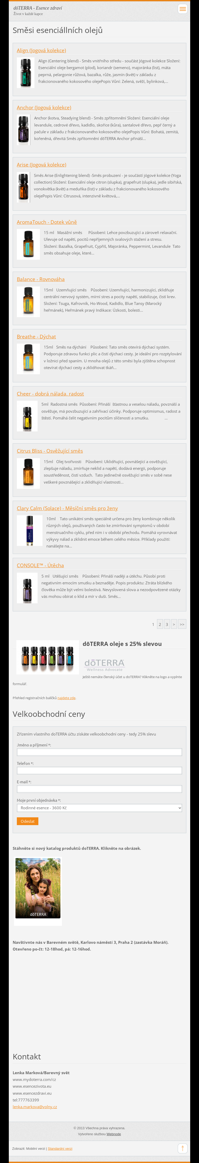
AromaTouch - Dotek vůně (47, 222)
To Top (183, 1148)
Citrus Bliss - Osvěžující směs (50, 450)
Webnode (113, 1134)
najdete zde (66, 698)
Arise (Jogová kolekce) (41, 164)
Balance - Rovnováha (41, 279)
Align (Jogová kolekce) (41, 50)
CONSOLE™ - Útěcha (40, 565)
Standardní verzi (60, 1149)
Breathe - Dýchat (36, 336)
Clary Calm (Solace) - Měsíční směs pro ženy (67, 508)
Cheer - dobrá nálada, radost (50, 393)
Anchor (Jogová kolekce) (44, 107)
